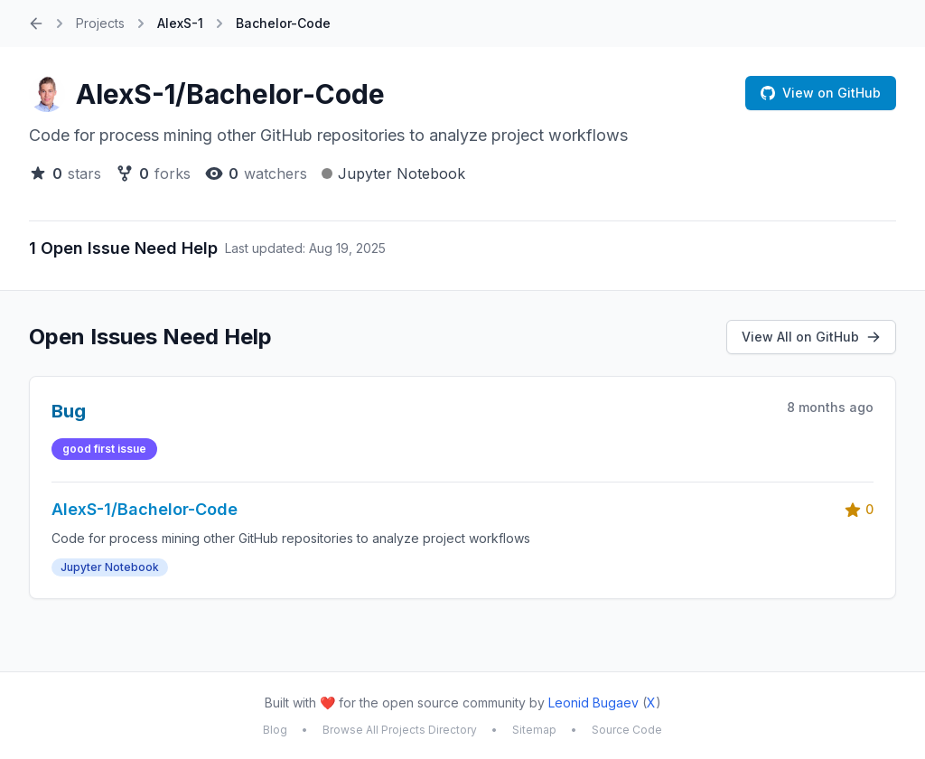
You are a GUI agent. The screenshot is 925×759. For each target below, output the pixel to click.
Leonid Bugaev (593, 702)
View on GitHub (821, 92)
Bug (68, 411)
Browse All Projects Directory (399, 729)
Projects (100, 23)
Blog (275, 729)
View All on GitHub (811, 336)
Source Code (627, 729)
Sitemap (534, 729)
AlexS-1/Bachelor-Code (230, 94)
